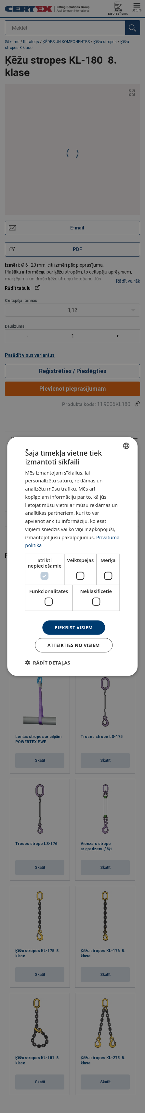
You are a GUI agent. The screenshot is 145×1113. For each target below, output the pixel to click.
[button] (47, 662)
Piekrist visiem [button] (74, 627)
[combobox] (126, 446)
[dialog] (72, 556)
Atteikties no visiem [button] (73, 645)
